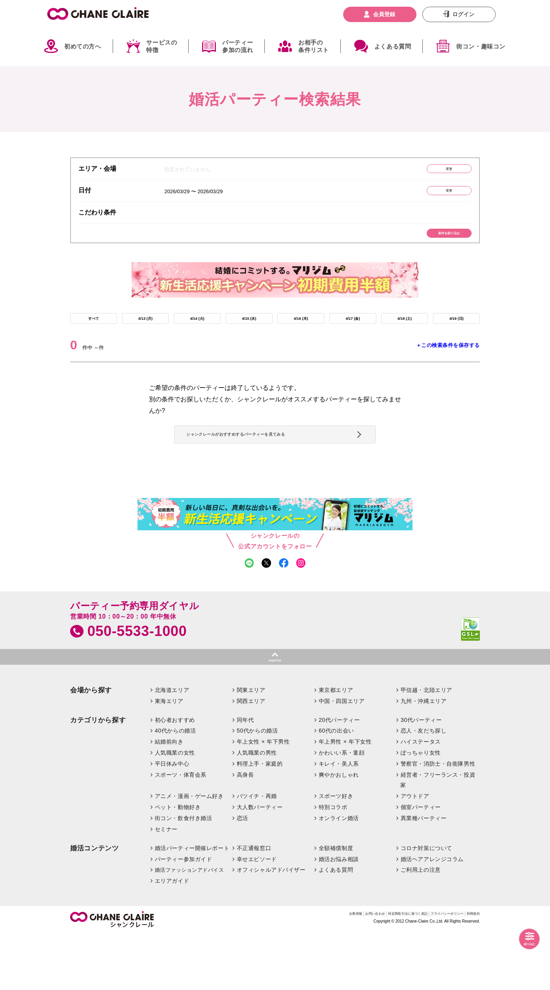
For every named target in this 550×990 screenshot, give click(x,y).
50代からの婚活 (257, 787)
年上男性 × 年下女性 (345, 798)
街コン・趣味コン (480, 46)
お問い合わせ (309, 972)
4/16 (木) (301, 335)
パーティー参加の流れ (237, 46)
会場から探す (91, 746)
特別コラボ (333, 863)
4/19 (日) (456, 335)
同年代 (245, 776)
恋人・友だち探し (424, 787)
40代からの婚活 (175, 787)
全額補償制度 (336, 904)
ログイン (463, 14)
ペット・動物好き (178, 863)
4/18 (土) (404, 335)
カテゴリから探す (98, 776)
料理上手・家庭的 (260, 820)
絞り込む (522, 941)
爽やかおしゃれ (339, 831)
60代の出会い (336, 787)
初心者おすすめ (175, 776)
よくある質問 (392, 46)
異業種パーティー (424, 874)
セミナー (166, 885)
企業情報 (276, 972)
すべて (93, 335)
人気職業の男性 (257, 808)
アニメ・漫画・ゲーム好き (189, 852)
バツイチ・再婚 (257, 852)
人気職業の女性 (175, 808)
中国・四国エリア (342, 757)
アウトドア (415, 852)
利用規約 (469, 972)
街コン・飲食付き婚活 (183, 874)
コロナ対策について (426, 904)
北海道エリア (172, 746)
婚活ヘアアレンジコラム (432, 915)
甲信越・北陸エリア (426, 746)
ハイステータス (421, 798)
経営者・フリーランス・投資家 (437, 836)
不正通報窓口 (254, 904)
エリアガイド (172, 937)
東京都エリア (336, 746)
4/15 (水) (249, 335)
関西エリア (251, 757)
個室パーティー (421, 863)
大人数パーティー (260, 863)
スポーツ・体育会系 (180, 831)
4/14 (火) (197, 335)
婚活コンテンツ (94, 904)
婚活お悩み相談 (339, 915)
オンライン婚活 (339, 874)
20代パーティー (339, 776)
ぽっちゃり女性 (421, 808)
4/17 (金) (352, 335)
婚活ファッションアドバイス (189, 926)
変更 (434, 171)
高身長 (245, 831)
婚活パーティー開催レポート (192, 904)
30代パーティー (421, 776)
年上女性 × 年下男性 (263, 798)
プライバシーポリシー (426, 972)
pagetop (275, 714)
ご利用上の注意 (421, 926)
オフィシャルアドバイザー (271, 926)
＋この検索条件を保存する (448, 366)
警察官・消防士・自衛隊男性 (438, 820)
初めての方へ (82, 46)
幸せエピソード (257, 915)
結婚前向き (169, 798)
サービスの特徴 (161, 46)
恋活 (242, 874)
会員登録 (384, 14)
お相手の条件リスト (313, 46)
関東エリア (251, 746)
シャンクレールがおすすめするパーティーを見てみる (272, 467)
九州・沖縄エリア (424, 757)
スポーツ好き (336, 852)
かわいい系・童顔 (342, 808)
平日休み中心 (172, 820)
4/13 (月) (145, 335)
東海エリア (169, 757)
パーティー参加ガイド (183, 915)
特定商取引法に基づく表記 (362, 972)
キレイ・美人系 (339, 820)
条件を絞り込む (435, 244)
